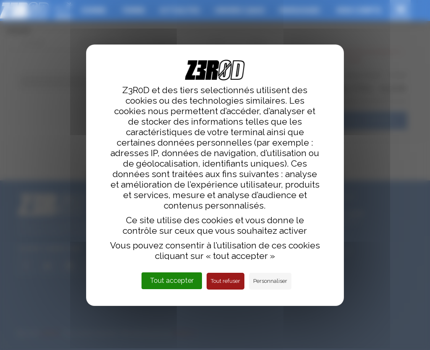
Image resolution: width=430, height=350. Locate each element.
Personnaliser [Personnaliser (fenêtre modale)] (270, 281)
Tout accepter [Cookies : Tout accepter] (172, 281)
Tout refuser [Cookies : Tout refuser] (225, 281)
